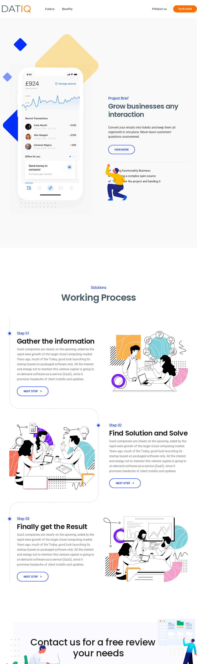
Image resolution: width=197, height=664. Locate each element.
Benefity (67, 9)
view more (121, 149)
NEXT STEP (33, 391)
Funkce (49, 9)
